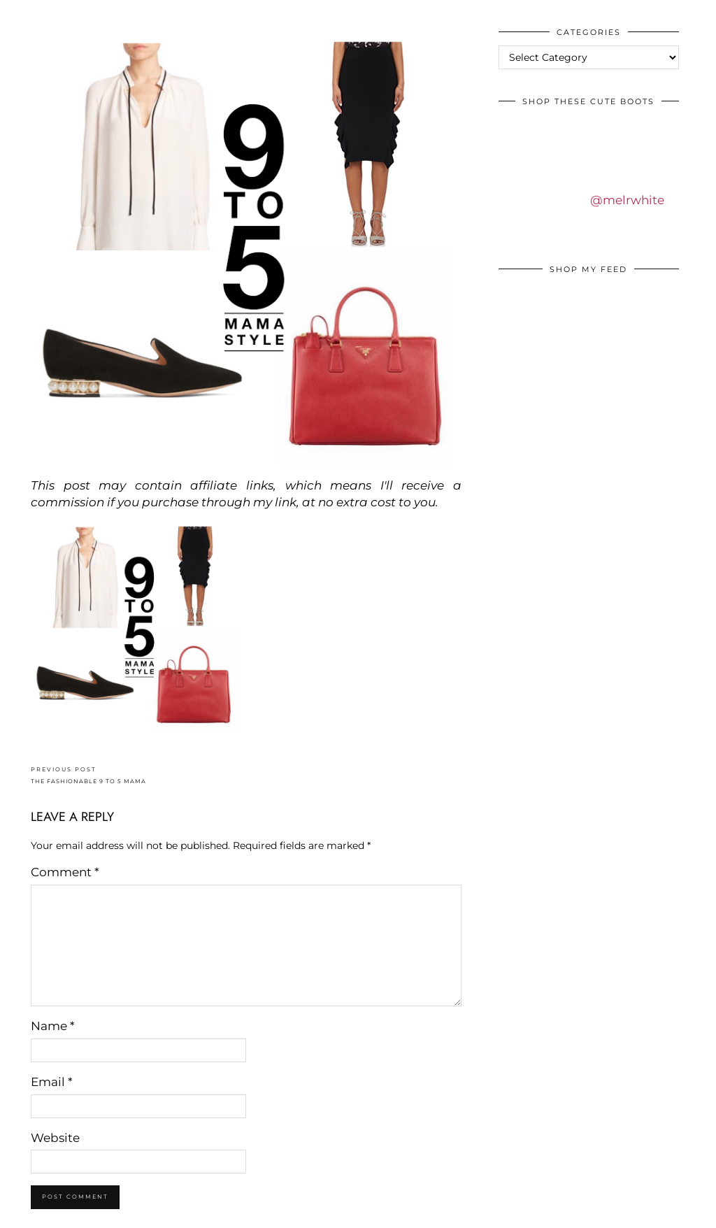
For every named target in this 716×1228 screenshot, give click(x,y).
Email (52, 1082)
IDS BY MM (24, 13)
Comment (65, 872)
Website (55, 1138)
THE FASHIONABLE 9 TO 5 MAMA (88, 775)
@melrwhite (627, 200)
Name (53, 1026)
